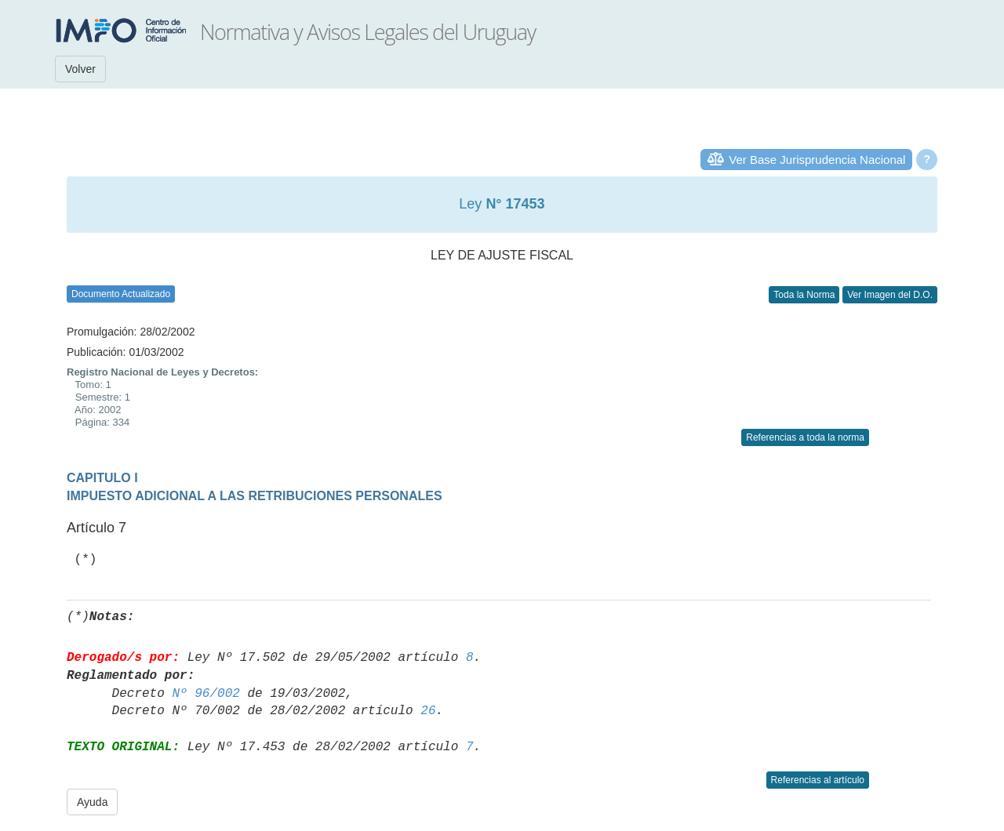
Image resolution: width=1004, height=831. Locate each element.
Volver (80, 69)
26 (427, 711)
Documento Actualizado (120, 293)
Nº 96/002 (205, 694)
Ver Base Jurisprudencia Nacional (817, 159)
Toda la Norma (804, 294)
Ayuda (92, 802)
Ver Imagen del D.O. (890, 294)
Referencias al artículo (817, 780)
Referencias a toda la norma (805, 437)
